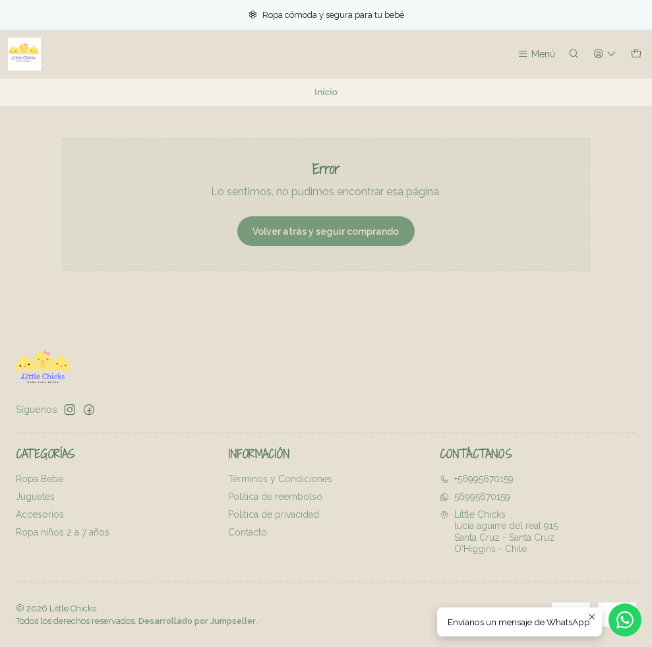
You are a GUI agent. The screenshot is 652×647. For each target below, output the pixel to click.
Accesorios (40, 514)
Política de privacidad (273, 514)
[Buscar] (574, 54)
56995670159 (475, 496)
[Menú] (536, 54)
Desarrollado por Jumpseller (197, 621)
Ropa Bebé (39, 479)
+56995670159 (477, 479)
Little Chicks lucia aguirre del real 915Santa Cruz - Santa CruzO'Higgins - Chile (499, 532)
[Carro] (636, 54)
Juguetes (35, 496)
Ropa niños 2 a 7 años (62, 532)
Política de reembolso (275, 496)
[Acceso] (605, 54)
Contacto (247, 532)
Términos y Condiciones (280, 479)
